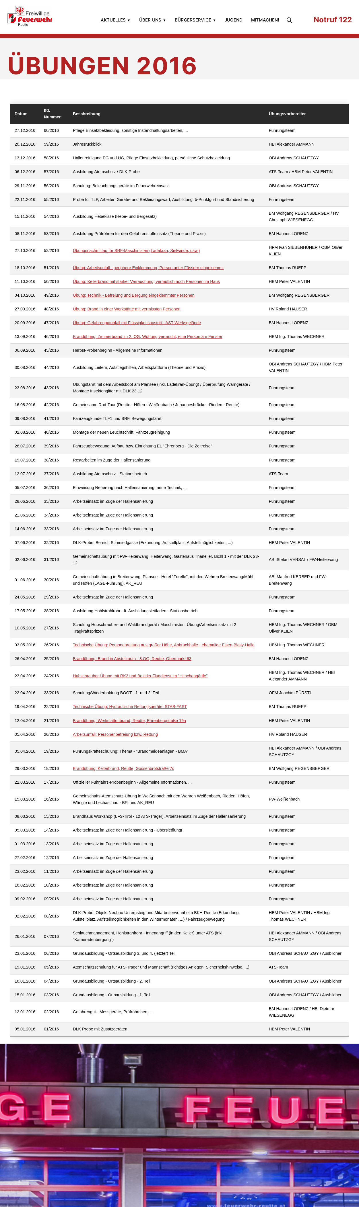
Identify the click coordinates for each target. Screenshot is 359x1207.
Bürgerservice (193, 20)
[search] (290, 20)
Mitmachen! (265, 20)
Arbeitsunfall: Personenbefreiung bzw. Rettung (115, 734)
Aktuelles (113, 20)
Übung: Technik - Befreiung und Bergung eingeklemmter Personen (134, 295)
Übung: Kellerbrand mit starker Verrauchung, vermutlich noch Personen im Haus (146, 281)
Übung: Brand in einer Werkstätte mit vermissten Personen (127, 309)
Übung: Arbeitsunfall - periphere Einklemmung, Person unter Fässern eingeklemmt (148, 267)
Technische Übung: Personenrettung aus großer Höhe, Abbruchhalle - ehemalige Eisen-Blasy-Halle (164, 645)
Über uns (150, 20)
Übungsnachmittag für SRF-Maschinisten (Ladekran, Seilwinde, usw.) (136, 250)
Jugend (233, 20)
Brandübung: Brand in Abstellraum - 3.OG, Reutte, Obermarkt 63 (132, 658)
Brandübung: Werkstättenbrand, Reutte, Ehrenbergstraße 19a (129, 720)
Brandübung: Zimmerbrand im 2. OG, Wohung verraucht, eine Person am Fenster (147, 336)
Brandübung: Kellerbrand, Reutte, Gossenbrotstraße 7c (123, 768)
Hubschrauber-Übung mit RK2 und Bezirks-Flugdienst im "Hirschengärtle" (140, 676)
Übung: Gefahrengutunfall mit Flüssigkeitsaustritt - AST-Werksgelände (137, 322)
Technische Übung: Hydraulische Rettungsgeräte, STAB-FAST (130, 706)
